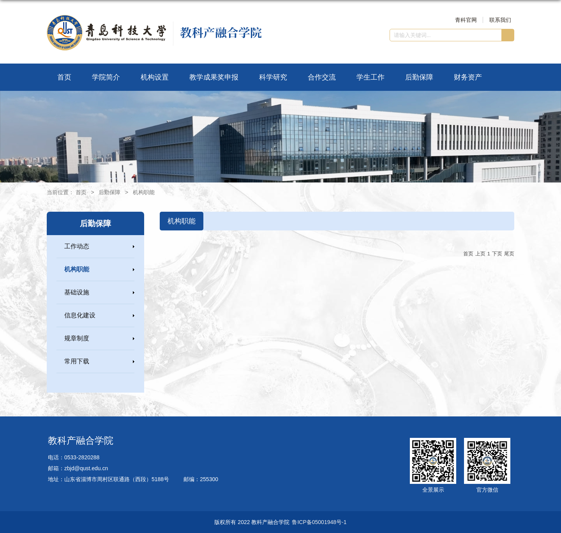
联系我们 (500, 20)
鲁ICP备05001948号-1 (319, 522)
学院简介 (106, 77)
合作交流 (322, 77)
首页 (64, 77)
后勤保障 (419, 77)
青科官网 (466, 20)
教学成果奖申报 (213, 77)
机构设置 (155, 77)
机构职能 (144, 192)
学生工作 (370, 77)
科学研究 (273, 77)
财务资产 (468, 77)
